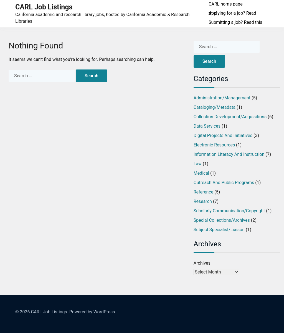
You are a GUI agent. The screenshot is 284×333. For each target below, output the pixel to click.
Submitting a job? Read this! (236, 22)
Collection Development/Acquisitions (230, 116)
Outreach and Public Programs (224, 182)
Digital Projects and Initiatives (223, 135)
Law (198, 163)
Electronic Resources (214, 145)
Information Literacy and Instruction (229, 154)
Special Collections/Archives (222, 220)
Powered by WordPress (92, 311)
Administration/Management (222, 97)
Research (203, 201)
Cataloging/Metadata (214, 107)
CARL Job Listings (43, 7)
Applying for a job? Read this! (232, 13)
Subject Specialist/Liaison (219, 229)
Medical (201, 173)
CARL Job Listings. (49, 311)
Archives (202, 263)
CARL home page (226, 4)
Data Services (207, 126)
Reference (204, 192)
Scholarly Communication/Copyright (229, 210)
